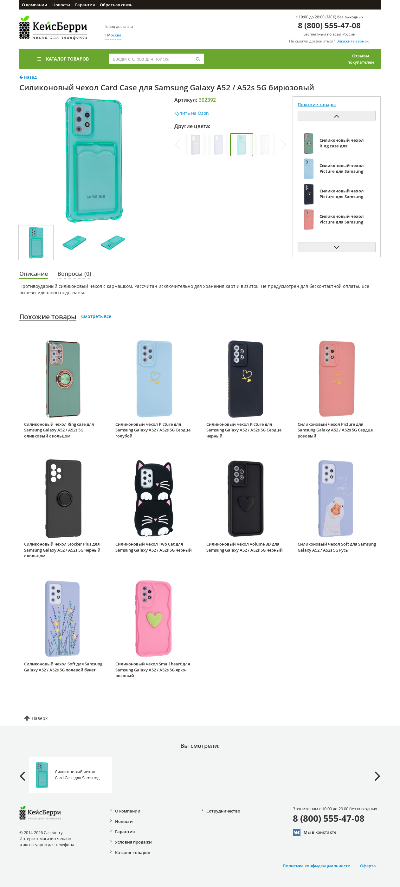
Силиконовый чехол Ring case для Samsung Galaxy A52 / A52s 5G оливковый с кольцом (59, 430)
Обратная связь (116, 5)
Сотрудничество (223, 811)
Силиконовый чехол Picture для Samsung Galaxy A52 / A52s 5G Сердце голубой (152, 430)
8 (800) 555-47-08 (329, 25)
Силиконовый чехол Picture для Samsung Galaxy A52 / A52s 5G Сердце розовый (335, 430)
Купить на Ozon (191, 113)
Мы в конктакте (314, 832)
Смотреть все (96, 316)
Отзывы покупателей (360, 59)
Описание (33, 273)
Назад (28, 77)
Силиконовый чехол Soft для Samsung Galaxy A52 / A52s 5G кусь (337, 547)
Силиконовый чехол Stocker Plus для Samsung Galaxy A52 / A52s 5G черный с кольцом (62, 550)
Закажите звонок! (353, 41)
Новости (61, 5)
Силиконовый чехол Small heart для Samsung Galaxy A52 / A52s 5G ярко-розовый (152, 669)
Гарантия (85, 5)
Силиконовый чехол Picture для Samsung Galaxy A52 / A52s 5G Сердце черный (243, 430)
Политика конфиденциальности (317, 866)
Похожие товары (47, 316)
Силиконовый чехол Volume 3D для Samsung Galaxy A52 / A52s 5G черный (244, 547)
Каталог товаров (63, 59)
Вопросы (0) (74, 273)
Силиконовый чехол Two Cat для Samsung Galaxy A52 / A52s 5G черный (153, 547)
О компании (34, 5)
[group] (195, 144)
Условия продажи (133, 842)
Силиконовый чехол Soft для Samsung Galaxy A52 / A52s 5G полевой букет (63, 667)
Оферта (368, 866)
